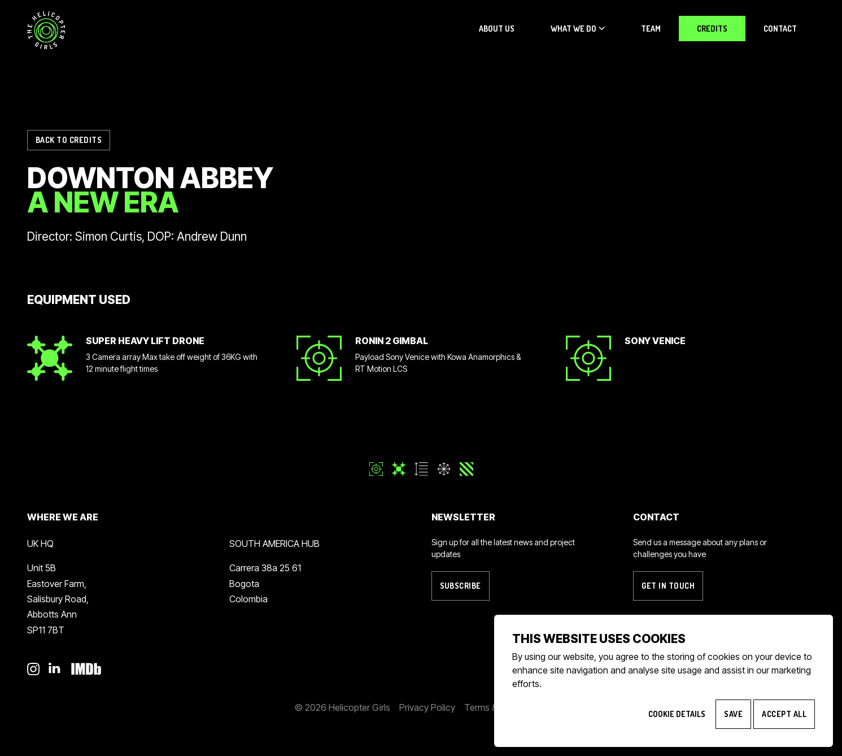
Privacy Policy (427, 707)
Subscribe (460, 585)
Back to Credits (69, 140)
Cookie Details (676, 714)
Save (733, 714)
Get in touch (668, 585)
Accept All (784, 714)
